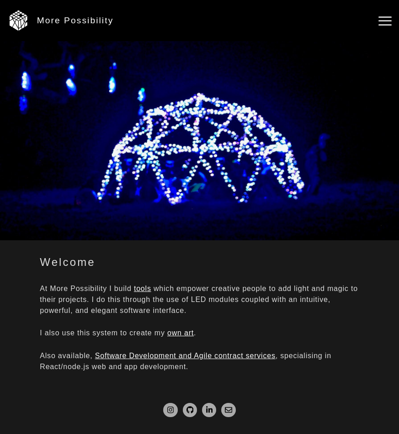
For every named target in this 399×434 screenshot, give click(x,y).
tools (142, 288)
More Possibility (75, 20)
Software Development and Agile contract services (185, 356)
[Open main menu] (385, 21)
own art (180, 333)
